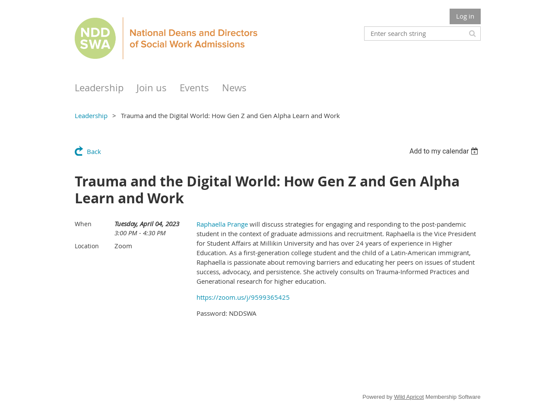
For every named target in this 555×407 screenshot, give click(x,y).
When (83, 224)
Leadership (91, 115)
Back (94, 151)
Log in (465, 16)
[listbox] (445, 151)
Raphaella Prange (222, 224)
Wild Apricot (409, 397)
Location (87, 246)
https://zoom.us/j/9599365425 (243, 297)
